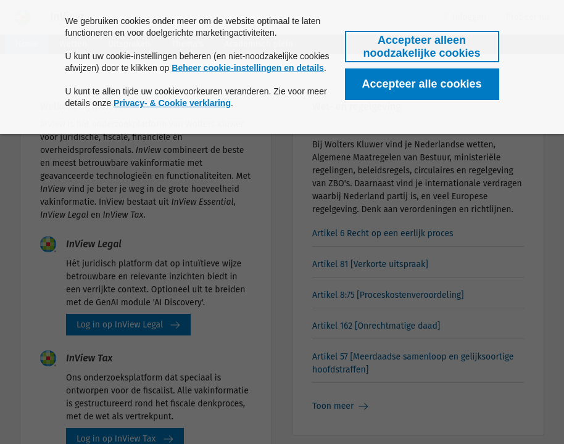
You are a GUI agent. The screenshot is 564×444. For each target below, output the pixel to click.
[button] (422, 46)
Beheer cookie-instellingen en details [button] (248, 68)
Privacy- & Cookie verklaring (172, 103)
